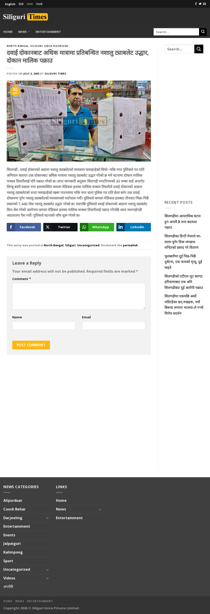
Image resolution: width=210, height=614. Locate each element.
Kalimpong (13, 552)
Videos (9, 578)
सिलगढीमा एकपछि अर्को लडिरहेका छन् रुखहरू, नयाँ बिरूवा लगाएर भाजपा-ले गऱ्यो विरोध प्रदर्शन (184, 305)
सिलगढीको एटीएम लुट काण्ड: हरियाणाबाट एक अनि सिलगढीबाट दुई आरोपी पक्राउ (184, 282)
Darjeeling (12, 517)
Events (9, 535)
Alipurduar (12, 500)
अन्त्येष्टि (8, 586)
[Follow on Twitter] (200, 4)
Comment (21, 279)
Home (7, 32)
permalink (130, 245)
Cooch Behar (14, 509)
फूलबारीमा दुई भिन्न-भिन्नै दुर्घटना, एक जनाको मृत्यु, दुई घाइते (183, 262)
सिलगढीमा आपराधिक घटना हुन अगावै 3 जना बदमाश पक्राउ (183, 222)
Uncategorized (56, 46)
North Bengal (18, 46)
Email (86, 317)
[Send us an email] (204, 4)
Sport (8, 560)
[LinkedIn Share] (133, 227)
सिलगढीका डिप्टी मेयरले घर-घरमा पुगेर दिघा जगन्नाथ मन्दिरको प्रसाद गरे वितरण (183, 242)
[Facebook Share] (24, 227)
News (24, 32)
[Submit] (203, 32)
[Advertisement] (154, 16)
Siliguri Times (55, 73)
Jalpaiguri (12, 543)
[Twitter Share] (60, 227)
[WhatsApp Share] (97, 227)
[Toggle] (47, 518)
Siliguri (36, 46)
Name (17, 317)
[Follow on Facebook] (196, 4)
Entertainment (48, 32)
